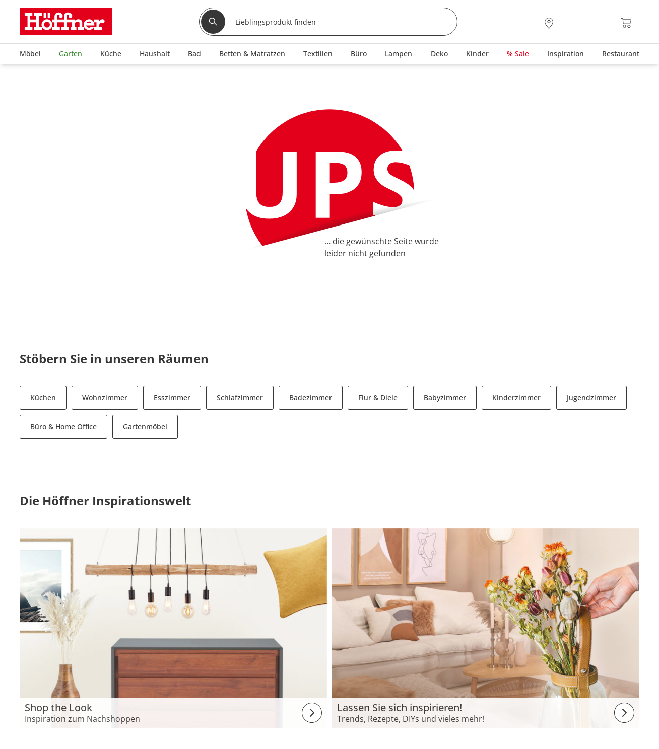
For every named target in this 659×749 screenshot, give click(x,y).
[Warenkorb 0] (626, 23)
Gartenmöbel (145, 426)
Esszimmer (172, 397)
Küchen (43, 397)
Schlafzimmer (240, 397)
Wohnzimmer (104, 397)
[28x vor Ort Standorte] (549, 23)
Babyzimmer (445, 397)
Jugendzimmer (591, 397)
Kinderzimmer (516, 397)
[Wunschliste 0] (598, 22)
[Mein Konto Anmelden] (572, 23)
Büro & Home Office (63, 426)
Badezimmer (310, 397)
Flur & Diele (378, 397)
